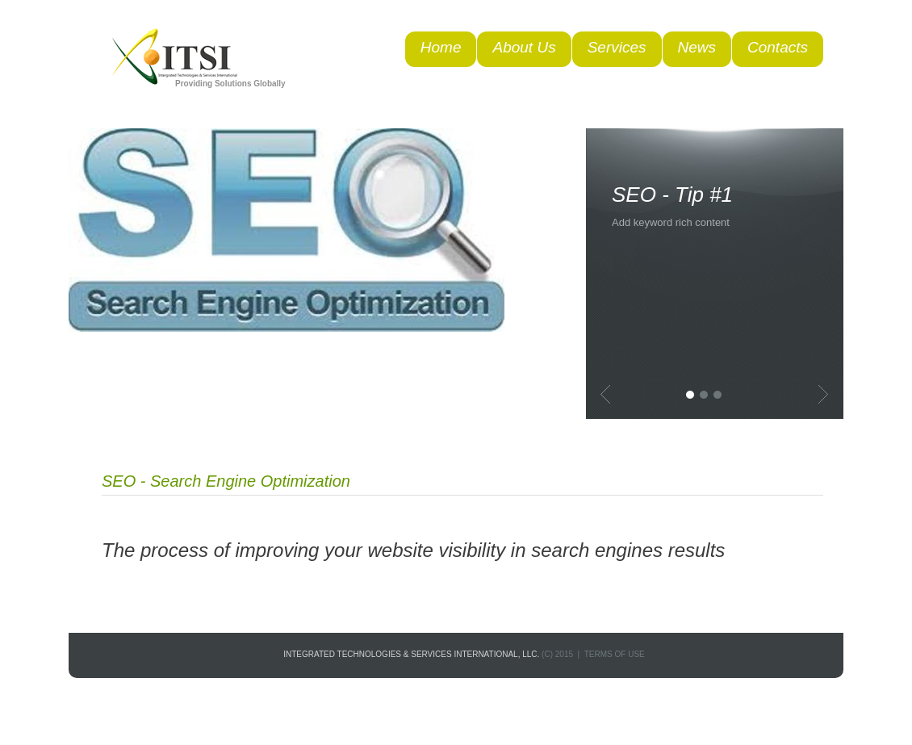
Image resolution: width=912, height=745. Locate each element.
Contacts (777, 47)
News (697, 47)
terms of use (614, 654)
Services (617, 47)
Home (441, 47)
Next (823, 394)
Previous (605, 394)
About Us (523, 47)
